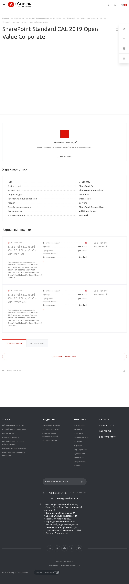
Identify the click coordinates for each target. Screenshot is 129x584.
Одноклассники (72, 548)
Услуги (6, 420)
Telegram (57, 548)
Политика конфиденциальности (64, 565)
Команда (78, 429)
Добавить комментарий (64, 356)
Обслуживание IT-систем (13, 425)
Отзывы (78, 441)
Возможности (107, 437)
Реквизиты (79, 458)
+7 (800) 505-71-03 (57, 493)
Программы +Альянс (51, 425)
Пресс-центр (106, 425)
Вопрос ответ (80, 462)
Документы (79, 454)
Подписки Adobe (49, 440)
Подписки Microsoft (50, 429)
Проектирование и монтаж (14, 448)
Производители (81, 437)
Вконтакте (50, 548)
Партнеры (78, 433)
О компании (79, 425)
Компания (80, 420)
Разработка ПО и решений (14, 429)
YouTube (64, 548)
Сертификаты (80, 449)
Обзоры (78, 466)
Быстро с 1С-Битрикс (45, 572)
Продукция (48, 420)
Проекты (104, 420)
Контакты (105, 431)
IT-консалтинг (8, 433)
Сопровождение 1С (11, 437)
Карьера (78, 445)
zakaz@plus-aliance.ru (66, 498)
